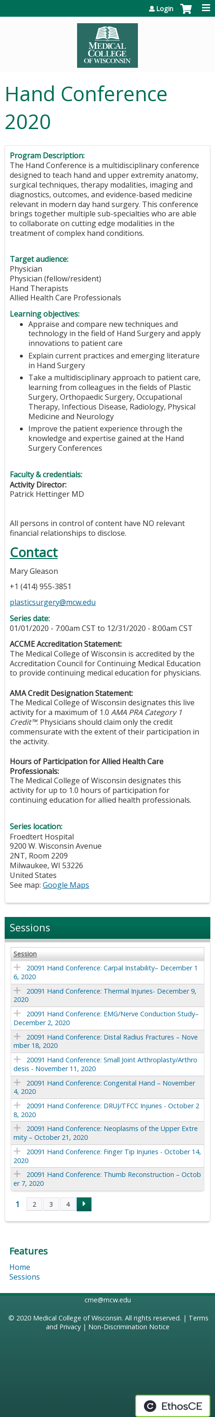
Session (25, 954)
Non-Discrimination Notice (128, 1326)
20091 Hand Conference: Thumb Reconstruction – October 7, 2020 (107, 1179)
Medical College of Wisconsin (77, 1317)
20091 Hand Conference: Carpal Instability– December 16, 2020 (105, 972)
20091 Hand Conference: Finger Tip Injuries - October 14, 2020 (107, 1156)
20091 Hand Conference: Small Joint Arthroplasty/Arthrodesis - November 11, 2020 (105, 1064)
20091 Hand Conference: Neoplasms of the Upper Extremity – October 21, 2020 (105, 1133)
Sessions (24, 1277)
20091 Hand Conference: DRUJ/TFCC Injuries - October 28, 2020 (106, 1110)
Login (164, 9)
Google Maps (66, 885)
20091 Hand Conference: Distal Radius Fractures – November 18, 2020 (105, 1041)
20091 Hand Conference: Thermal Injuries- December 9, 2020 (104, 995)
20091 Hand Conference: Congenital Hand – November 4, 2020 (104, 1087)
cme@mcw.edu (108, 1299)
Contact (34, 552)
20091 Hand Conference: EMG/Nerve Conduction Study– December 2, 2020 (106, 1018)
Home (19, 1267)
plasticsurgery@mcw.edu (53, 602)
